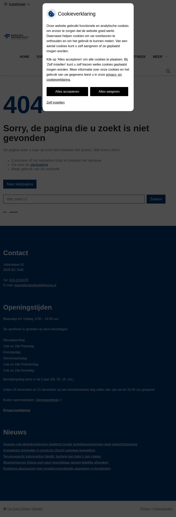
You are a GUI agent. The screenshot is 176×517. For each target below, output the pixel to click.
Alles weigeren (109, 91)
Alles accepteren (67, 91)
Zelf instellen (56, 102)
